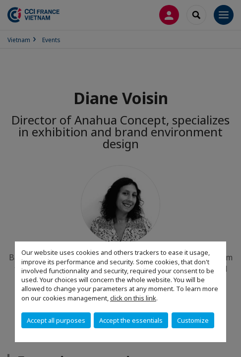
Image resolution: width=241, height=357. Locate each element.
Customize (193, 320)
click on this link (133, 298)
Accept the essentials (131, 320)
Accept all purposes (56, 320)
